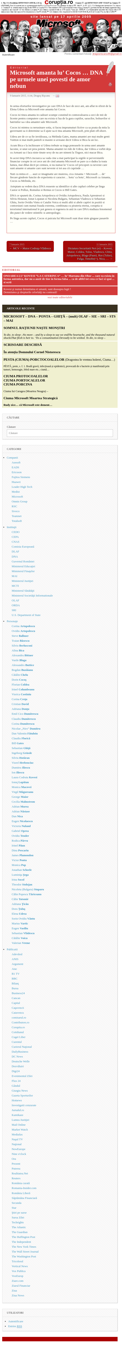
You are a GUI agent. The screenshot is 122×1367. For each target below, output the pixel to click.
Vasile (19, 660)
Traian (21, 640)
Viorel (23, 762)
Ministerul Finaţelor (23, 571)
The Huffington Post (23, 1237)
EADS (15, 467)
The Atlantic (19, 1227)
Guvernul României (23, 561)
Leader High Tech (22, 486)
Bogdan (22, 670)
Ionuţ (20, 782)
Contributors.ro (20, 1022)
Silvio (22, 645)
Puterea (16, 1168)
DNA (15, 556)
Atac (14, 968)
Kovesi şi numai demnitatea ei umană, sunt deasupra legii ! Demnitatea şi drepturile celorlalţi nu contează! (37, 290)
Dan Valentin (25, 733)
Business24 (18, 993)
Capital (16, 1003)
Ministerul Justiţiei (22, 581)
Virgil (22, 792)
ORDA (16, 605)
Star (14, 1207)
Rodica (20, 840)
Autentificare (8, 55)
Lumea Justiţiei (20, 1119)
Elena (19, 913)
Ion (18, 772)
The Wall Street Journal (25, 1251)
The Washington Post (24, 1256)
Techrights (18, 1222)
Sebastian (21, 748)
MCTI (15, 585)
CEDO (15, 532)
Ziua (14, 1290)
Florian (20, 684)
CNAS (15, 541)
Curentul (17, 1042)
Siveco (15, 511)
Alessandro (23, 665)
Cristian (20, 704)
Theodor (22, 884)
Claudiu (24, 718)
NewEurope (18, 1149)
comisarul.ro (19, 1017)
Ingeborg (22, 753)
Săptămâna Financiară (24, 1198)
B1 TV (15, 973)
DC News (17, 1056)
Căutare (11, 426)
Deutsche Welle (21, 1061)
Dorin (19, 679)
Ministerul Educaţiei (23, 566)
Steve (20, 635)
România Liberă (21, 1193)
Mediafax (17, 1134)
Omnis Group (19, 501)
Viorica (21, 694)
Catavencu (18, 1012)
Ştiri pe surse (19, 1212)
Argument (17, 964)
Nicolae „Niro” (26, 728)
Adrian (20, 806)
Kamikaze (17, 1115)
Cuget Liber (18, 1037)
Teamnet (16, 516)
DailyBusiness (20, 1051)
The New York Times (24, 1246)
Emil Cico (25, 713)
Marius (20, 923)
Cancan (16, 998)
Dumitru (21, 767)
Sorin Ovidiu (23, 918)
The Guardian (20, 1232)
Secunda (16, 1202)
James (22, 855)
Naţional (17, 1144)
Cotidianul (18, 1032)
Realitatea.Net (20, 1173)
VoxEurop (17, 1276)
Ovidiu (23, 631)
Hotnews (17, 1100)
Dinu (20, 850)
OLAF (15, 600)
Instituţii (11, 527)
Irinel (23, 689)
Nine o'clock (19, 1154)
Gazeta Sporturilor (22, 1095)
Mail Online (19, 1124)
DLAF (15, 551)
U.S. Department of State (26, 615)
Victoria (21, 826)
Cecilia (23, 801)
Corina (23, 626)
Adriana (20, 709)
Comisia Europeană (23, 546)
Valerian (21, 943)
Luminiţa (20, 874)
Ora (14, 1158)
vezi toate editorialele (59, 297)
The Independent (21, 1241)
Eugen (22, 821)
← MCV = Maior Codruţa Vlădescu (30, 246)
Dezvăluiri (18, 1066)
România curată (21, 1183)
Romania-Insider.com (24, 1188)
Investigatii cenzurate (24, 1105)
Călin (20, 899)
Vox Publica (19, 1271)
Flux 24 (16, 1080)
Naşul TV (17, 1139)
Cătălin (20, 674)
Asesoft (16, 462)
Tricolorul (17, 1261)
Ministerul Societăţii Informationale (32, 595)
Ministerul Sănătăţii (23, 590)
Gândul (16, 1085)
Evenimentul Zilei (22, 1076)
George (20, 796)
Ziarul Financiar (21, 1285)
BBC (14, 978)
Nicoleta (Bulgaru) (28, 889)
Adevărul (17, 954)
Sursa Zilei (18, 1217)
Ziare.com (17, 1280)
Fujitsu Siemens (21, 477)
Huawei (16, 482)
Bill (18, 743)
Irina (18, 879)
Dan (17, 816)
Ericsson (17, 472)
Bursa (15, 988)
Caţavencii (18, 1007)
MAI (14, 576)
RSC (14, 506)
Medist (16, 491)
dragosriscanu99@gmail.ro (107, 53)
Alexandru (22, 655)
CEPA (15, 536)
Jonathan (22, 869)
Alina (18, 650)
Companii (12, 457)
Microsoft (17, 496)
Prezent (16, 1163)
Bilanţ (15, 983)
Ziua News (18, 1295)
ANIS (15, 959)
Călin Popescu (26, 894)
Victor (19, 860)
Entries (15, 1326)
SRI (14, 610)
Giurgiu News (20, 1090)
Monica (22, 787)
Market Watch (20, 1129)
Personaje (12, 621)
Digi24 (16, 1071)
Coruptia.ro (18, 1027)
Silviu (21, 757)
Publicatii (12, 949)
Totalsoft (17, 521)
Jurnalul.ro (18, 1110)
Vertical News (20, 1266)
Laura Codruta (24, 777)
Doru (18, 908)
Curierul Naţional (22, 1046)
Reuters (16, 1178)
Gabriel (20, 831)
